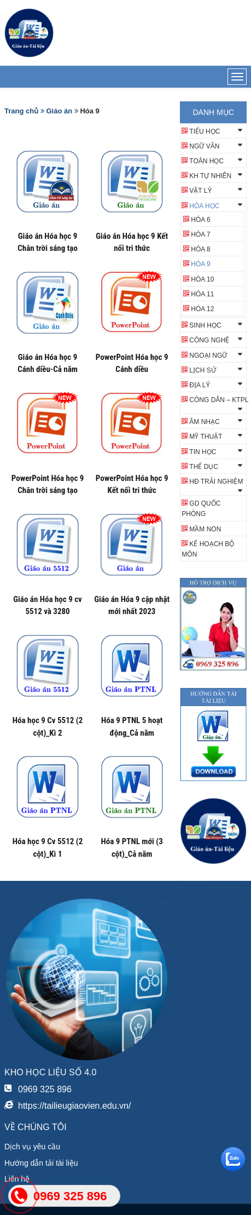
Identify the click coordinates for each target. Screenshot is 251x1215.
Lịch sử (202, 370)
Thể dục (203, 467)
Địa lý (199, 385)
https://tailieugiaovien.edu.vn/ (74, 1105)
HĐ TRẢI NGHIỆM (216, 481)
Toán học (206, 161)
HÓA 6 (200, 219)
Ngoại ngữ (208, 355)
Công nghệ (209, 340)
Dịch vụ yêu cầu (32, 1146)
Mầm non (205, 529)
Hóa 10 (202, 279)
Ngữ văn (204, 146)
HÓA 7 (200, 234)
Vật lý (200, 190)
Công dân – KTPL (218, 400)
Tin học (202, 452)
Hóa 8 (200, 249)
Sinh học (205, 325)
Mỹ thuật (205, 436)
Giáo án (59, 111)
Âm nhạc (204, 422)
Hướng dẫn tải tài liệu (41, 1163)
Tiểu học (204, 131)
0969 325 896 (45, 1089)
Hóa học (204, 206)
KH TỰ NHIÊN (210, 176)
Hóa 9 (200, 264)
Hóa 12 (202, 309)
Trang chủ (21, 111)
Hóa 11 (202, 294)
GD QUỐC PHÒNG (201, 509)
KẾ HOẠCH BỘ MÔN (208, 549)
